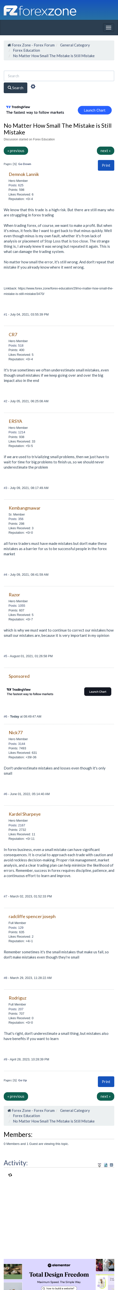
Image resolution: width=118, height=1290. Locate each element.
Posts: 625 (15, 185)
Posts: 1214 (16, 432)
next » (106, 150)
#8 (6, 978)
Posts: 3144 (16, 744)
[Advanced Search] (33, 87)
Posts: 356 (15, 519)
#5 (6, 656)
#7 (6, 896)
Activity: (16, 1163)
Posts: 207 (15, 1009)
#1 (6, 314)
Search (15, 87)
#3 (6, 488)
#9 (6, 1059)
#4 (6, 574)
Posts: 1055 (16, 605)
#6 (6, 716)
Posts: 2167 (16, 825)
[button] (106, 165)
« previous (15, 150)
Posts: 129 (15, 927)
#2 (6, 401)
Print (106, 165)
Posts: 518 (15, 345)
